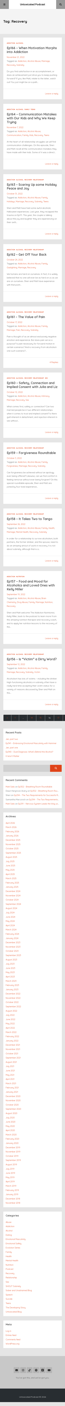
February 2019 (12, 1194)
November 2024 (13, 899)
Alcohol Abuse (34, 61)
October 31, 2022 (15, 193)
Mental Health (22, 536)
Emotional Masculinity (16, 1243)
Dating (9, 1239)
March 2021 (11, 1087)
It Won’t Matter (13, 760)
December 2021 (13, 1049)
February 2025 (13, 886)
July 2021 (10, 1070)
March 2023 (11, 985)
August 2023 (11, 963)
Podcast (9, 1273)
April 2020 (10, 1134)
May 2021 (10, 1078)
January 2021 (12, 1096)
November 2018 (13, 1207)
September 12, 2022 (16, 668)
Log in (8, 1335)
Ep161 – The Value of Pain (26, 317)
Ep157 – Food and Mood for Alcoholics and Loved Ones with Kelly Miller (31, 589)
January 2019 (12, 1198)
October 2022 (12, 1006)
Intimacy (46, 400)
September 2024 (14, 908)
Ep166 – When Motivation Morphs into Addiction (32, 50)
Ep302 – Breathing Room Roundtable (35, 790)
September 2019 (13, 1164)
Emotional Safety (14, 1247)
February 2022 (13, 1040)
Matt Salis (10, 790)
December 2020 (13, 1100)
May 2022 (10, 1027)
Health (52, 532)
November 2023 (13, 950)
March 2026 (11, 831)
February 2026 (13, 835)
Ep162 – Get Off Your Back (27, 254)
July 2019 (10, 1172)
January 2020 (12, 1147)
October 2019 (12, 1160)
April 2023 (10, 980)
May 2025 (10, 874)
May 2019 (10, 1181)
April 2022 (10, 1032)
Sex (46, 378)
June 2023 (10, 972)
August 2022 (11, 1015)
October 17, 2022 (15, 322)
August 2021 (11, 1066)
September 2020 (14, 1113)
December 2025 (13, 844)
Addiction (11, 43)
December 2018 (13, 1202)
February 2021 (12, 1091)
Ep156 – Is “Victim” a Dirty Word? (32, 663)
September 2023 (14, 959)
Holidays (11, 201)
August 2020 (11, 1117)
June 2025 (10, 869)
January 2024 (12, 942)
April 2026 (10, 827)
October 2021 (12, 1057)
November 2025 (13, 848)
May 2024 (10, 925)
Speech (9, 1298)
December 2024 (13, 895)
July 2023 (10, 968)
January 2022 (12, 1044)
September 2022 (14, 1010)
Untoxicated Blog (14, 1315)
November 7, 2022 (15, 127)
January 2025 (12, 891)
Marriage (46, 61)
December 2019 (13, 1151)
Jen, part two (12, 743)
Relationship (38, 180)
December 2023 (13, 946)
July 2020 (10, 1121)
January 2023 (12, 993)
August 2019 (11, 1168)
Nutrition (20, 580)
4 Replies (54, 362)
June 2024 (10, 920)
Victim (38, 676)
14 (32, 721)
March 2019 (11, 1190)
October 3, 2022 (14, 462)
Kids (31, 135)
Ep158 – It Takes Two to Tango (30, 523)
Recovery (11, 65)
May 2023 (10, 976)
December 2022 (13, 997)
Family (26, 109)
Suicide (9, 1303)
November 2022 (13, 1002)
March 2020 (11, 1138)
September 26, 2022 (16, 528)
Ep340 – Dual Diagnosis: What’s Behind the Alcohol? (29, 756)
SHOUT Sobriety (13, 1290)
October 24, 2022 (15, 259)
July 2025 (10, 865)
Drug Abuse (22, 606)
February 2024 (13, 938)
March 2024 (11, 933)
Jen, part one (12, 751)
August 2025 (11, 861)
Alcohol (19, 43)
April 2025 (10, 878)
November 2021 (13, 1053)
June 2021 (10, 1074)
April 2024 (10, 929)
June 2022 (10, 1023)
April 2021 (10, 1083)
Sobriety (21, 65)
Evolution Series (13, 1251)
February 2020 (13, 1143)
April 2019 (10, 1185)
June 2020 (10, 1125)
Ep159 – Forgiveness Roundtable (32, 457)
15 (41, 721)
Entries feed (11, 1339)
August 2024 (11, 912)
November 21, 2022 (16, 57)
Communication (14, 135)
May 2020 (10, 1130)
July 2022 (10, 1019)
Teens (33, 109)
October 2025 (12, 852)
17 (59, 721)
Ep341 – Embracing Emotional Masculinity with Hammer (31, 747)
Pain (18, 330)
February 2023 (13, 989)
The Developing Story (16, 1311)
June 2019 (10, 1177)
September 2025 (14, 857)
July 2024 (10, 916)
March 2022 (11, 1036)
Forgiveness (12, 470)
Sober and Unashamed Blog (19, 1294)
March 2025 (11, 882)
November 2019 (13, 1155)
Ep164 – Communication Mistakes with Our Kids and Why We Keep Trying (32, 118)
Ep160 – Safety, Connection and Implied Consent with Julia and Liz (31, 387)
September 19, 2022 (16, 598)
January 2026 (12, 839)
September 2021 (13, 1061)
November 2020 (13, 1104)
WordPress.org (13, 1347)
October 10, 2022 (15, 396)
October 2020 (12, 1108)
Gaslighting (12, 267)
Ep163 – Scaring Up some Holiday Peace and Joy (26, 187)
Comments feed (13, 1343)
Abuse (8, 1226)
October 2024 (12, 903)
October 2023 (12, 955)
